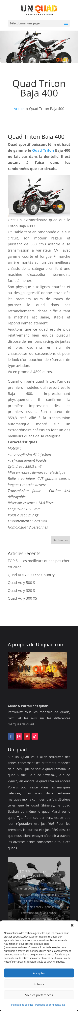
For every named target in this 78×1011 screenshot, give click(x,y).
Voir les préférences (39, 995)
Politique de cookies (22, 1004)
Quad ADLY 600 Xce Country (31, 574)
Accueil (19, 108)
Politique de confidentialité (50, 1004)
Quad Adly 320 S (21, 590)
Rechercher (60, 540)
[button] (72, 925)
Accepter (39, 973)
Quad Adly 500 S (21, 582)
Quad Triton (43, 150)
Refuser (39, 984)
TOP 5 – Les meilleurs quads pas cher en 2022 (39, 878)
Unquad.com (50, 644)
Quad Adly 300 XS (22, 598)
